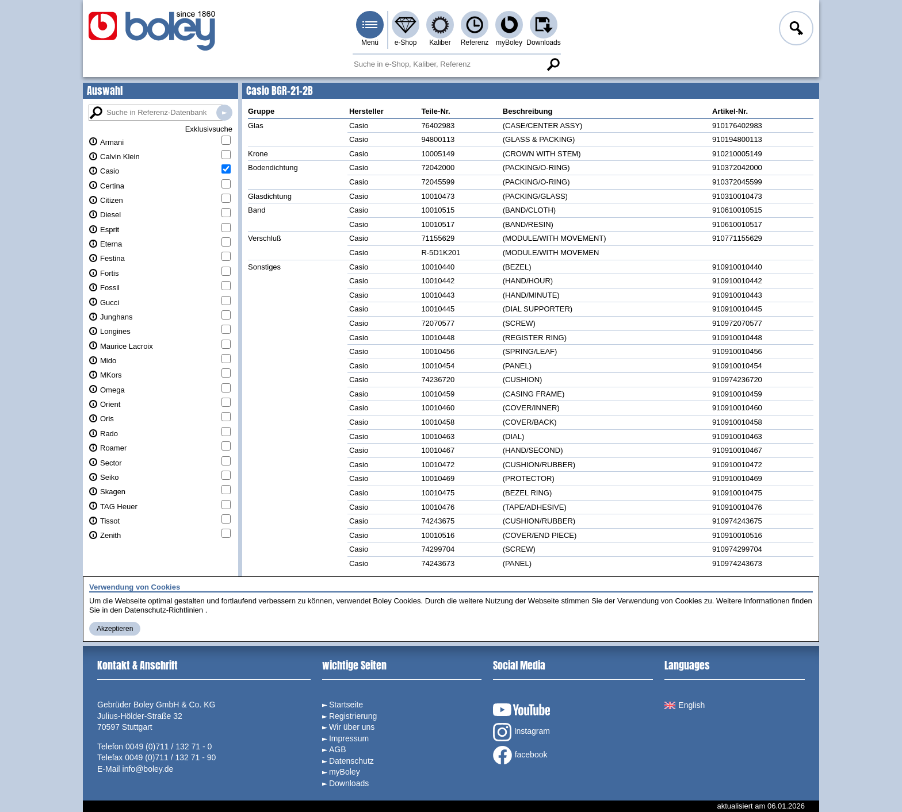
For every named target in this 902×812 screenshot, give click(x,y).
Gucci (109, 302)
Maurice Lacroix (126, 346)
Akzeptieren (115, 629)
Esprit (109, 229)
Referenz (475, 43)
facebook (520, 755)
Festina (112, 258)
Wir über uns (351, 727)
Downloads (543, 43)
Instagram (521, 732)
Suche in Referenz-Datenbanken (224, 113)
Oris (107, 418)
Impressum (349, 738)
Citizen (111, 200)
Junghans (116, 317)
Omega (112, 390)
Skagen (112, 491)
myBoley (509, 43)
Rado (109, 433)
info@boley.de (148, 768)
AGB (337, 749)
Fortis (109, 273)
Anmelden (795, 30)
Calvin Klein (120, 156)
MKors (111, 375)
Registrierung (353, 716)
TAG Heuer (118, 506)
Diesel (110, 214)
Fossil (110, 287)
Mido (108, 360)
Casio (109, 171)
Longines (115, 331)
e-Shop (406, 43)
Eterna (111, 244)
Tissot (110, 521)
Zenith (110, 535)
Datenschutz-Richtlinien (163, 610)
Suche (553, 64)
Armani (112, 142)
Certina (112, 186)
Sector (111, 463)
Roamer (113, 448)
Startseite (346, 704)
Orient (110, 404)
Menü (370, 43)
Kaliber (439, 43)
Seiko (109, 477)
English (684, 705)
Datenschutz (351, 760)
